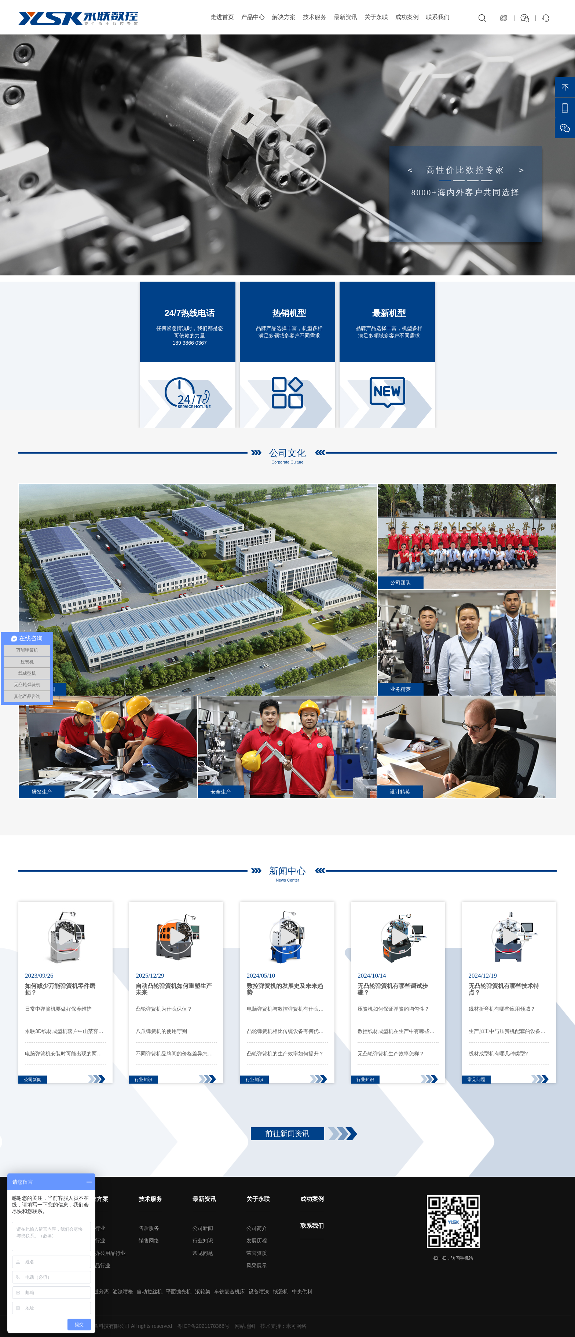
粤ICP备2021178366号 (203, 1326)
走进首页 (222, 17)
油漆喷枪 (123, 1291)
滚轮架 (202, 1291)
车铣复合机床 (229, 1291)
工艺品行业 (97, 1265)
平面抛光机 (178, 1291)
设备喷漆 (259, 1291)
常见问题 (203, 1253)
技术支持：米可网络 (283, 1326)
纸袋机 (280, 1291)
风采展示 (256, 1265)
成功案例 (407, 17)
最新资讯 (345, 17)
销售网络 (149, 1240)
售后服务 (149, 1228)
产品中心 (253, 17)
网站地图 (245, 1326)
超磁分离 (98, 1291)
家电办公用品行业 (105, 1253)
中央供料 (302, 1291)
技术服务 (314, 17)
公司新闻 (203, 1228)
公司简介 (256, 1228)
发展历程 (256, 1240)
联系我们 (438, 17)
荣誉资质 (256, 1253)
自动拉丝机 (149, 1291)
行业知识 (203, 1240)
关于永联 (376, 17)
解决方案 (284, 17)
